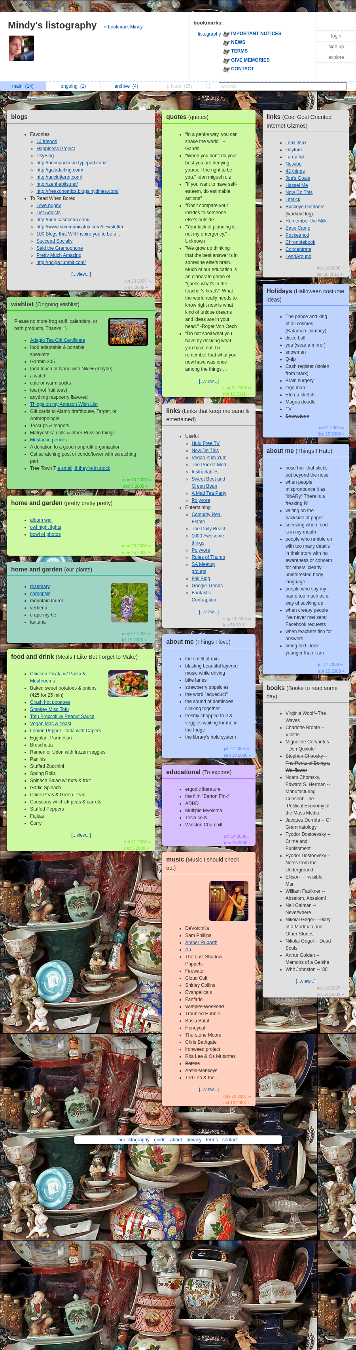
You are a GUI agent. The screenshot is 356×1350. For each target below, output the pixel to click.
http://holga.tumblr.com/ (61, 262)
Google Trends (207, 585)
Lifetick (293, 199)
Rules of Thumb (208, 557)
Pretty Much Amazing (58, 255)
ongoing (73, 86)
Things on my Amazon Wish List (64, 404)
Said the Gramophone (59, 248)
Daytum (294, 150)
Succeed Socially (54, 241)
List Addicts (48, 212)
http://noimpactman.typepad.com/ (71, 163)
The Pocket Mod (208, 465)
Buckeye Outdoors (305, 206)
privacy (193, 1140)
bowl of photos (45, 534)
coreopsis (40, 593)
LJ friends (46, 141)
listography (209, 34)
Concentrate (298, 249)
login (336, 36)
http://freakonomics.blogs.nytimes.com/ (77, 191)
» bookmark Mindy (123, 27)
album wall (41, 520)
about (176, 1140)
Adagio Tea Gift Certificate (57, 340)
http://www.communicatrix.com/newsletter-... (82, 227)
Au (188, 949)
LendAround (298, 256)
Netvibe (294, 164)
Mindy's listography (52, 25)
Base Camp (298, 228)
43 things (295, 171)
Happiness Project (55, 148)
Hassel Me (297, 185)
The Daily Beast (208, 529)
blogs (19, 116)
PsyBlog (45, 155)
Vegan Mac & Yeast (50, 723)
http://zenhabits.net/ (57, 184)
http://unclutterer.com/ (59, 177)
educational (200, 772)
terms (212, 1140)
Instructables (204, 472)
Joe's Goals (298, 178)
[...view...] (81, 274)
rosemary (40, 586)
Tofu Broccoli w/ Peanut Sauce (62, 716)
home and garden (64, 503)
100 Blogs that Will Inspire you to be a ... (78, 234)
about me (200, 641)
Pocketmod (297, 235)
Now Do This (204, 450)
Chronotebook (300, 242)
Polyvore (200, 500)
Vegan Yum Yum (208, 457)
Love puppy (48, 205)
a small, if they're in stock (83, 468)
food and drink (76, 656)
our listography (134, 1140)
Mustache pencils (48, 440)
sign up (336, 46)
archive (126, 86)
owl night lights (45, 527)
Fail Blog (200, 578)
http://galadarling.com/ (59, 170)
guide (159, 1140)
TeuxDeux (296, 142)
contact (230, 1140)
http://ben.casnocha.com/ (62, 219)
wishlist (47, 304)
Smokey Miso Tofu (49, 709)
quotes (189, 116)
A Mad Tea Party (208, 493)
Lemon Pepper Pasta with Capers (65, 730)
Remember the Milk (306, 221)
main (23, 86)
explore (336, 57)
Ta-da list (295, 157)
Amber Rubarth (201, 942)
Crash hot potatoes (50, 702)
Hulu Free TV (205, 443)
